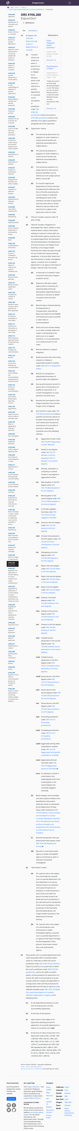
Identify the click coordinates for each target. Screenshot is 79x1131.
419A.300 (13, 679)
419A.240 (13, 476)
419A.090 (12, 209)
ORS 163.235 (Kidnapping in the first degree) (49, 558)
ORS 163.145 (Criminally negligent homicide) (48, 515)
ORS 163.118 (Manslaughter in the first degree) (50, 488)
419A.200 (13, 435)
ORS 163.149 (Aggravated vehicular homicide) (48, 766)
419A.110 (12, 317)
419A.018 (12, 76)
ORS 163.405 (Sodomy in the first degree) (48, 630)
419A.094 (13, 221)
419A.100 (13, 245)
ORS (12, 7)
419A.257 (12, 548)
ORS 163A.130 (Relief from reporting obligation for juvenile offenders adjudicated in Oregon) (43, 992)
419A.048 (13, 130)
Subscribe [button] (11, 1099)
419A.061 (12, 190)
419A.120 (13, 364)
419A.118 (11, 356)
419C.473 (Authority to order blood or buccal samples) (48, 830)
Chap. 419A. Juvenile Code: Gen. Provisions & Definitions (26, 9)
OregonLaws (38, 3)
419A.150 (12, 407)
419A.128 (12, 399)
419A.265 (12, 612)
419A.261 (13, 575)
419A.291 (11, 662)
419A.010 (13, 23)
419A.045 (11, 111)
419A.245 (13, 484)
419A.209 (13, 458)
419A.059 (13, 180)
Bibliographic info (51, 60)
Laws (66, 1099)
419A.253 (13, 517)
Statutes (67, 1093)
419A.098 (11, 239)
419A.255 (12, 529)
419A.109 (13, 306)
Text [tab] (23, 31)
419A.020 (13, 88)
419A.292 (11, 668)
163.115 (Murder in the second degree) (49, 461)
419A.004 (11, 15)
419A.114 (13, 340)
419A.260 (11, 564)
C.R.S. (67, 1090)
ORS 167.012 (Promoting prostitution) (48, 722)
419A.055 (12, 162)
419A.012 (13, 32)
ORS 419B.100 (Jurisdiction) (35, 112)
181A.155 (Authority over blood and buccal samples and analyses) (47, 824)
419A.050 (13, 143)
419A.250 (11, 491)
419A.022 (13, 101)
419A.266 (13, 624)
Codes (67, 1087)
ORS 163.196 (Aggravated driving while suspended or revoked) (50, 752)
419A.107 (13, 286)
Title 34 (23, 7)
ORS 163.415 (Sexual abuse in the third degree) (50, 682)
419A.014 (12, 41)
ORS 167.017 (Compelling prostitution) (48, 736)
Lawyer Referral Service (32, 1098)
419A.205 (11, 442)
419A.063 (13, 200)
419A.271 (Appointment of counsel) (32, 47)
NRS (66, 1096)
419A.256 (13, 537)
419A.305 (13, 695)
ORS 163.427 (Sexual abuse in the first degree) (50, 709)
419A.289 (12, 655)
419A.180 (13, 415)
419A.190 (12, 426)
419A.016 (11, 67)
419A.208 (13, 449)
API (47, 1099)
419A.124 (13, 388)
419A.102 (12, 255)
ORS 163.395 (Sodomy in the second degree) (50, 617)
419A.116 (13, 350)
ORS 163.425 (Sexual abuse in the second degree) (50, 695)
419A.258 (13, 557)
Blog (47, 1092)
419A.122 (13, 376)
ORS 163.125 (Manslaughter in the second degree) (50, 501)
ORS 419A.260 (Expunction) (31, 38)
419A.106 (13, 277)
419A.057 (12, 171)
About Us (49, 1096)
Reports (49, 1107)
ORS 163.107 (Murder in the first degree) (48, 455)
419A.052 (13, 154)
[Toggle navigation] (69, 3)
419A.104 (12, 267)
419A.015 (13, 53)
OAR (66, 1102)
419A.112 (12, 328)
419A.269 (11, 638)
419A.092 (12, 216)
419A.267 (11, 630)
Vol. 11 (17, 7)
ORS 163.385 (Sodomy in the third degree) (50, 603)
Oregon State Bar (33, 1087)
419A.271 (13, 646)
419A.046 (13, 120)
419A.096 (13, 230)
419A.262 (13, 593)
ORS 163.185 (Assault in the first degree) (48, 528)
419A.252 (12, 501)
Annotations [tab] (35, 31)
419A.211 (13, 467)
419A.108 (12, 296)
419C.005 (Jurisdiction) (39, 118)
